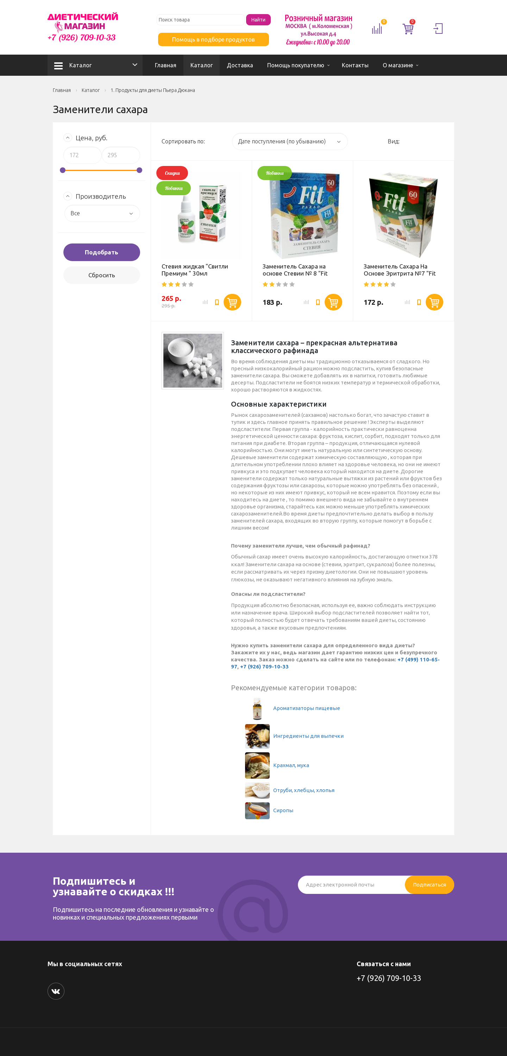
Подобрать (101, 252)
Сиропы (269, 810)
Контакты (355, 65)
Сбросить (101, 275)
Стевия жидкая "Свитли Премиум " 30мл (195, 270)
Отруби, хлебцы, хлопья (289, 790)
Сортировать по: (183, 141)
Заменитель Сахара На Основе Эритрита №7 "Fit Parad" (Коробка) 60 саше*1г (400, 277)
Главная (165, 65)
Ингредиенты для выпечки (294, 736)
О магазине (398, 65)
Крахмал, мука (277, 765)
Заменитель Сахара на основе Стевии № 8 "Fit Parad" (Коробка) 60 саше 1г (302, 273)
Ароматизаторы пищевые (292, 708)
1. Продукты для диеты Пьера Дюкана (153, 90)
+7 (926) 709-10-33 (264, 666)
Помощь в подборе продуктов (213, 39)
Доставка (240, 65)
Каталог (73, 65)
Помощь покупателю (295, 65)
